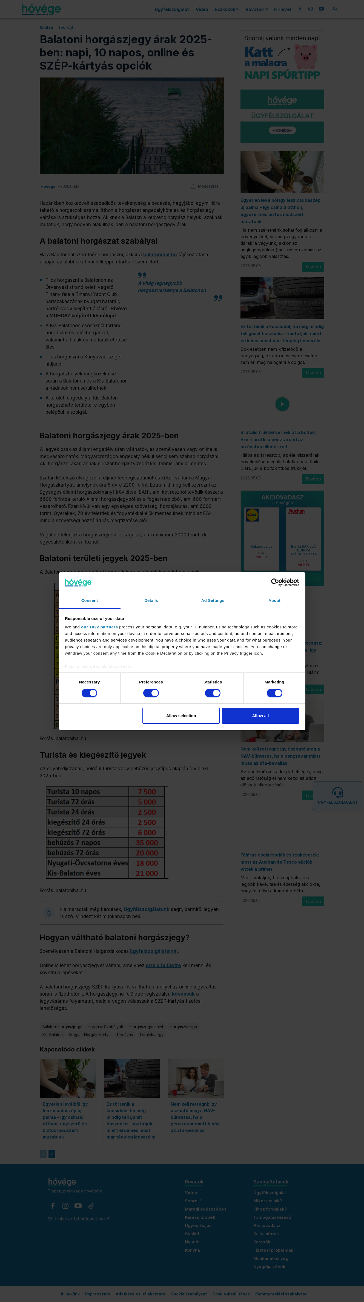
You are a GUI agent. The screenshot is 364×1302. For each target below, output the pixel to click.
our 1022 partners (99, 627)
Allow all (260, 715)
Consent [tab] (89, 600)
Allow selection (181, 715)
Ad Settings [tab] (212, 600)
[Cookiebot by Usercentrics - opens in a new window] (275, 582)
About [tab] (274, 600)
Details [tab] (151, 600)
